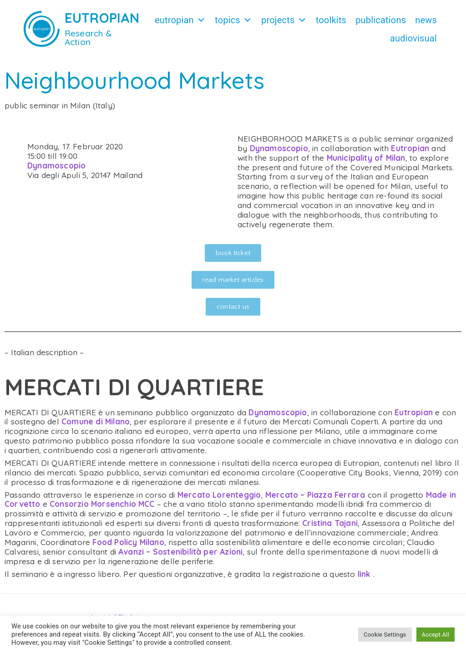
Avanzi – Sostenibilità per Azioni (180, 551)
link (364, 574)
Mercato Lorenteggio (219, 495)
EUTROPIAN (102, 18)
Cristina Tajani (330, 523)
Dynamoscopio (56, 165)
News (426, 20)
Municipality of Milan (366, 158)
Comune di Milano (95, 421)
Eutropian (180, 20)
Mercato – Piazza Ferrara (315, 495)
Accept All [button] (435, 634)
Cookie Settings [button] (385, 634)
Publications (380, 20)
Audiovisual (413, 38)
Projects (284, 20)
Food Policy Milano (128, 542)
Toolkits (331, 20)
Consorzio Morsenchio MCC (102, 504)
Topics (233, 20)
